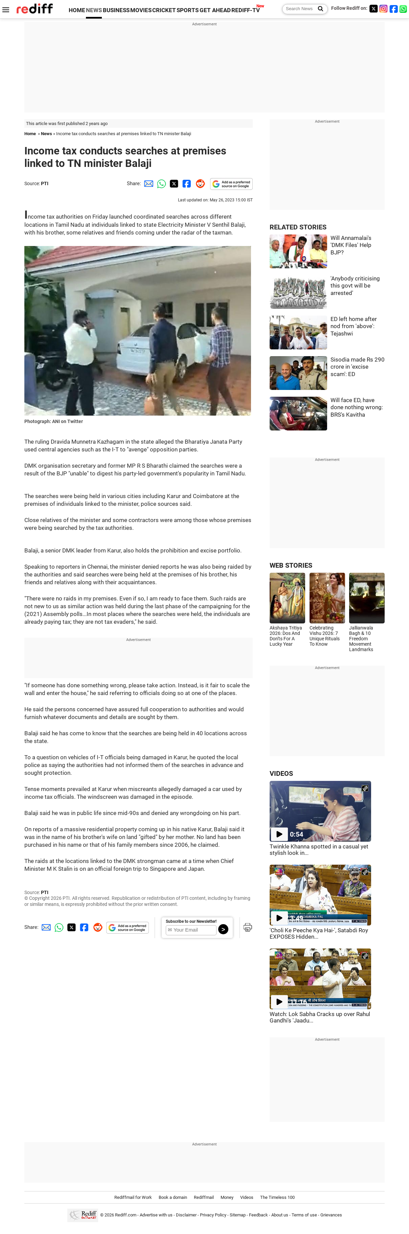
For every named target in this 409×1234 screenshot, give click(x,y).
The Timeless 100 (277, 1197)
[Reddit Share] (198, 183)
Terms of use (304, 1214)
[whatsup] (404, 8)
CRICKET (164, 10)
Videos (246, 1197)
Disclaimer (186, 1214)
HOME (77, 10)
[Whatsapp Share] (160, 183)
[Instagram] (384, 8)
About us (279, 1214)
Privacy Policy (213, 1214)
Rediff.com (125, 1214)
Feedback (258, 1214)
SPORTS (188, 10)
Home (30, 133)
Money (227, 1197)
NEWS (94, 10)
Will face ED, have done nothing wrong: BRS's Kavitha (357, 407)
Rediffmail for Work (133, 1197)
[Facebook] (394, 8)
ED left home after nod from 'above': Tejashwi (354, 326)
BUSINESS (116, 10)
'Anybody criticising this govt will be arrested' (355, 285)
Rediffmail (204, 1197)
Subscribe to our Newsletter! (191, 921)
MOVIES (141, 10)
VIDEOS (281, 774)
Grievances (331, 1214)
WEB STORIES (291, 565)
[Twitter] (373, 8)
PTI (44, 183)
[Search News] (318, 9)
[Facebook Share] (186, 183)
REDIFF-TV (245, 10)
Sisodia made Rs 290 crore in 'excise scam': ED (358, 366)
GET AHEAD (215, 10)
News (46, 133)
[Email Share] (147, 183)
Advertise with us (156, 1214)
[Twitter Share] (173, 183)
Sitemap (238, 1214)
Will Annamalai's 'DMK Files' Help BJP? (351, 245)
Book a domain (173, 1197)
